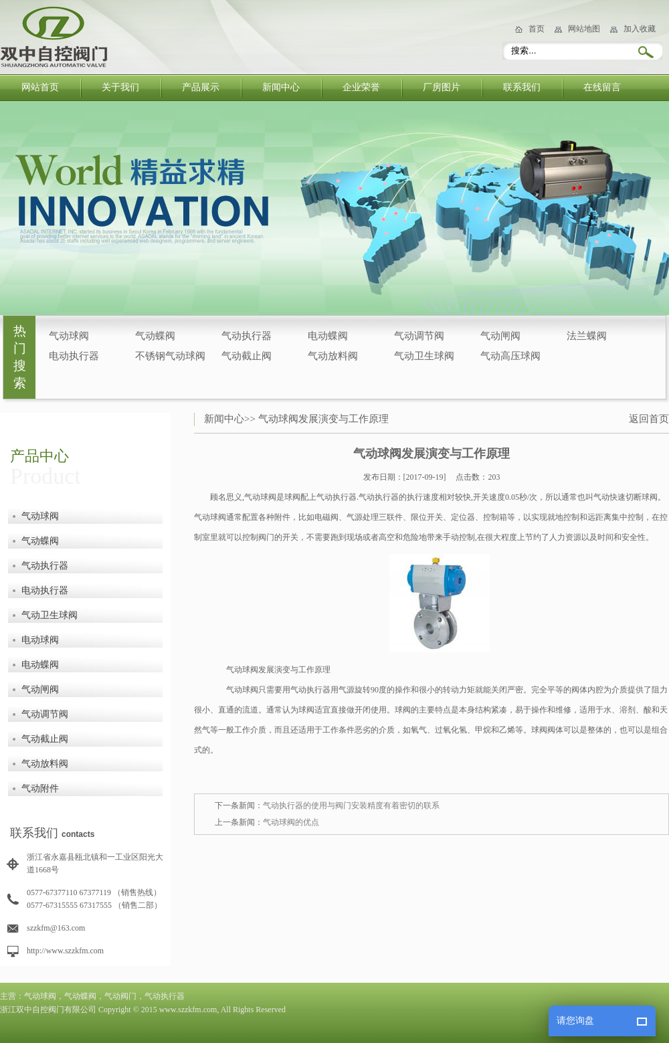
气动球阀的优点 (291, 822)
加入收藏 (640, 28)
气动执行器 (246, 335)
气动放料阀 (333, 356)
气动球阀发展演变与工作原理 (323, 418)
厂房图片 (441, 87)
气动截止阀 (246, 356)
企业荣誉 (361, 87)
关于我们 (120, 87)
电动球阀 (40, 640)
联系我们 (522, 87)
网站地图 (584, 28)
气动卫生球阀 (424, 356)
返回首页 (649, 418)
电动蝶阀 (328, 335)
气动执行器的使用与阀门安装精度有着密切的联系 (351, 805)
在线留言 (602, 87)
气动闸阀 (500, 335)
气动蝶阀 (155, 335)
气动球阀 (69, 335)
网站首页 (40, 87)
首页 (537, 28)
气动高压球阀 (510, 356)
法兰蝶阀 (587, 335)
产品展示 (200, 87)
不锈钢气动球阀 (170, 356)
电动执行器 (74, 356)
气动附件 (40, 788)
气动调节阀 (419, 335)
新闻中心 (281, 87)
